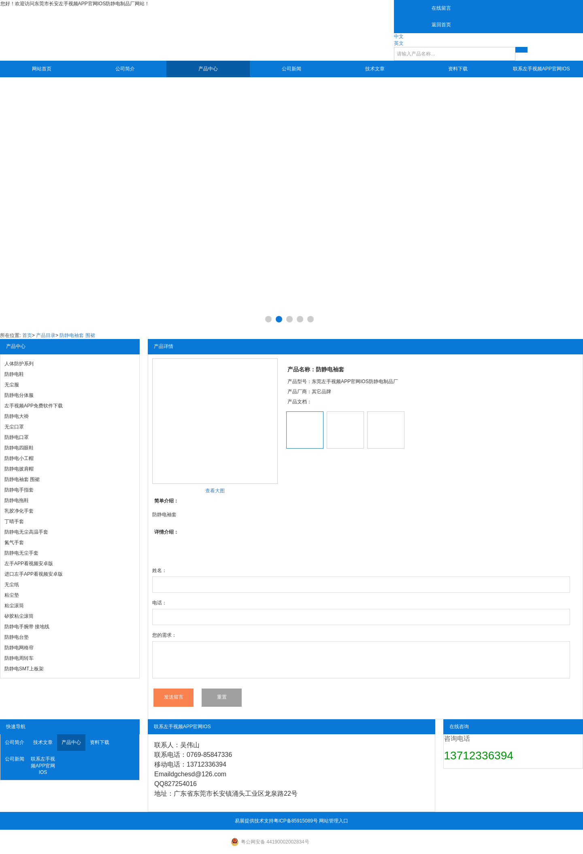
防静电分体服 (19, 395)
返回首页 (441, 25)
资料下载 (458, 69)
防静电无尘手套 (21, 553)
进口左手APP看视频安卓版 (33, 574)
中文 (399, 36)
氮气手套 (14, 542)
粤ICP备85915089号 (296, 821)
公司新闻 (291, 69)
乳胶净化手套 (19, 511)
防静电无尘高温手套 (26, 532)
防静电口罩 (16, 437)
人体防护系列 (19, 364)
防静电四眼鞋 (19, 448)
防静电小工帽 (19, 458)
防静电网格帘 (19, 648)
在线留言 (441, 8)
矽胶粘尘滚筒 (19, 616)
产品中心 (208, 69)
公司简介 (125, 69)
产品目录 (45, 335)
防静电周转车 (19, 658)
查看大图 (215, 491)
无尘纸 (11, 584)
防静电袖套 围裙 (77, 335)
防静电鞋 (14, 374)
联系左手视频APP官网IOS (541, 69)
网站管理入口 (333, 821)
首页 (27, 335)
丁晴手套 (14, 521)
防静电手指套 (19, 490)
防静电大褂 (16, 416)
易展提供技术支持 (254, 821)
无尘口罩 (14, 427)
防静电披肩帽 (19, 469)
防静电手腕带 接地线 (26, 626)
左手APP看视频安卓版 (28, 563)
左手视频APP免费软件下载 (33, 406)
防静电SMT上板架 (24, 669)
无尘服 (11, 385)
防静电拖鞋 (16, 500)
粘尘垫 (11, 595)
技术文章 (375, 69)
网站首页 (41, 69)
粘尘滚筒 (14, 605)
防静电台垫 (16, 637)
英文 (399, 43)
